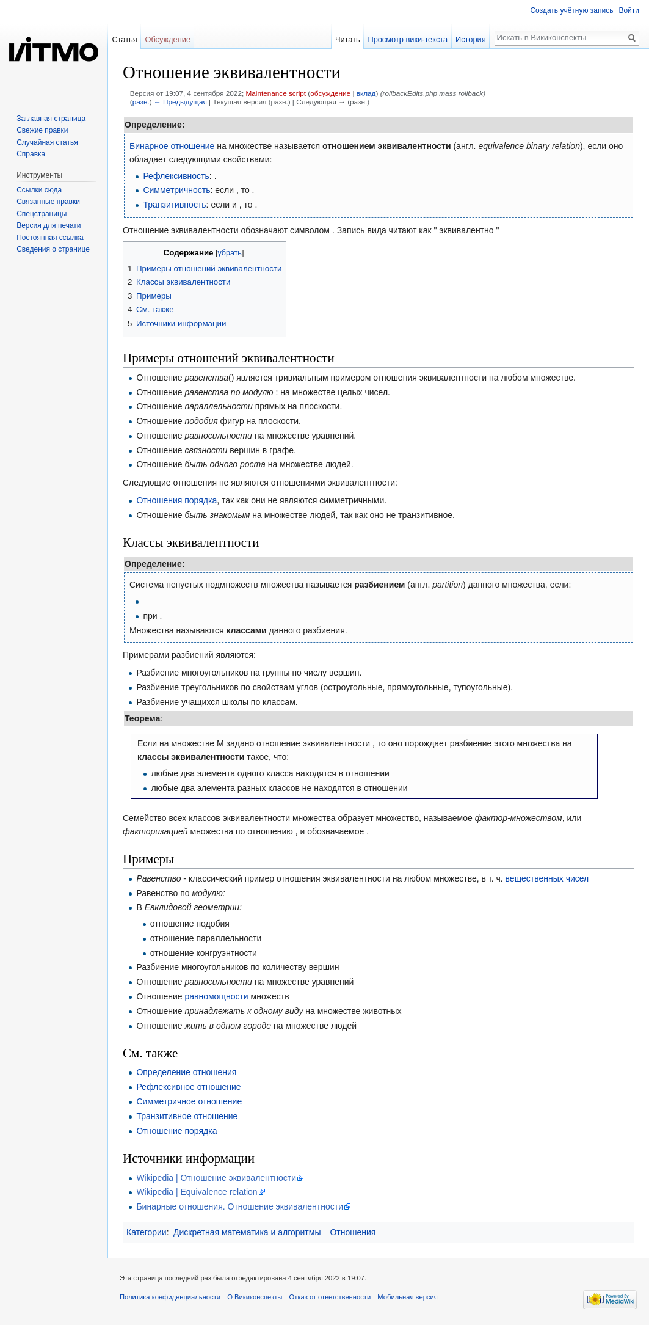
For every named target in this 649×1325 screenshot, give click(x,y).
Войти (628, 10)
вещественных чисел (547, 878)
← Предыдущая (180, 102)
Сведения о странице (53, 249)
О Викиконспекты (254, 1297)
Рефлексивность (176, 176)
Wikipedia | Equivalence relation (196, 1192)
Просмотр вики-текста (408, 39)
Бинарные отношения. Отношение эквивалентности (239, 1206)
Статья (124, 39)
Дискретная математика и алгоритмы (247, 1232)
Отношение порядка (176, 1131)
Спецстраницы (41, 214)
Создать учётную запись (571, 10)
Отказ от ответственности (330, 1297)
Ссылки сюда (39, 190)
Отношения (352, 1232)
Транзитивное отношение (186, 1116)
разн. (141, 102)
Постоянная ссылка (49, 237)
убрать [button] (229, 253)
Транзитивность (174, 205)
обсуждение (330, 93)
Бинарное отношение (171, 146)
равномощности (216, 996)
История (470, 39)
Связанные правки (48, 201)
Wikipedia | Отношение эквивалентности (216, 1178)
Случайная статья (47, 142)
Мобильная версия (407, 1297)
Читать (347, 39)
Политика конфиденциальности (170, 1297)
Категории (146, 1232)
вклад (366, 93)
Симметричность (176, 190)
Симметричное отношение (189, 1101)
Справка (30, 154)
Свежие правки (42, 130)
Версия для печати (48, 225)
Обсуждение (167, 39)
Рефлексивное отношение (188, 1087)
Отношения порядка (176, 500)
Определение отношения (186, 1072)
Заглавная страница (50, 118)
